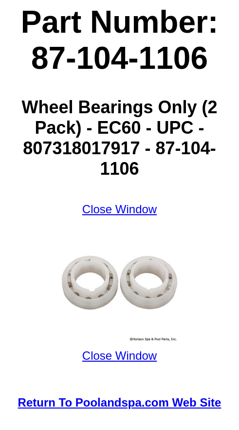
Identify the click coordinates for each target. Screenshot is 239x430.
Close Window (119, 209)
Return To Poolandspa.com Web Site (119, 402)
